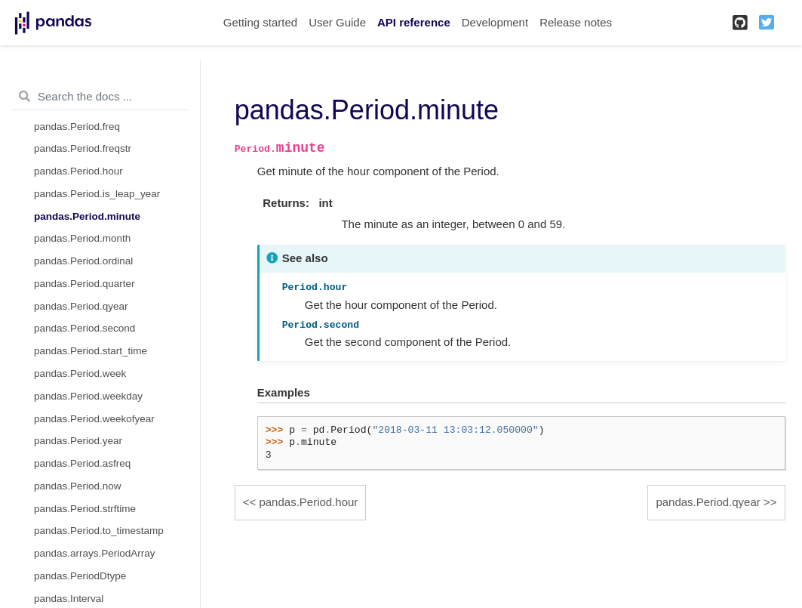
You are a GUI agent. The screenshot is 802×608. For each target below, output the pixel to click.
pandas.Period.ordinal (83, 261)
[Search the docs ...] (100, 96)
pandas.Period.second (84, 328)
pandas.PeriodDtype (80, 576)
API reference (413, 22)
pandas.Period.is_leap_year (97, 193)
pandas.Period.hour (78, 171)
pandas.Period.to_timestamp (99, 530)
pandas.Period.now (77, 486)
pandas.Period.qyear (81, 306)
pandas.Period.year (78, 440)
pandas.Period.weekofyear (94, 418)
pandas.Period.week (80, 373)
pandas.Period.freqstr (82, 148)
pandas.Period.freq (77, 126)
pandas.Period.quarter (84, 283)
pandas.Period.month (82, 238)
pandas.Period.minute (87, 216)
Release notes (575, 22)
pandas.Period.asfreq (82, 463)
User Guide (337, 22)
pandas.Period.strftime (85, 508)
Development (495, 22)
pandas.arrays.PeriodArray (94, 553)
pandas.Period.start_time (90, 350)
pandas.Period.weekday (88, 396)
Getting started (260, 22)
